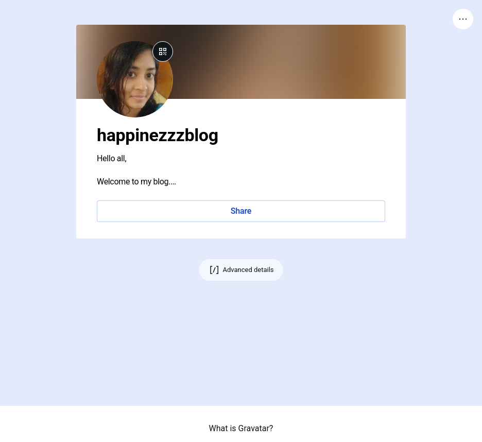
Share (241, 211)
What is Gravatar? (241, 428)
